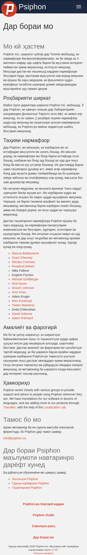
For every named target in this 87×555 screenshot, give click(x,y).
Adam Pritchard (22, 318)
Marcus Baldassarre (25, 253)
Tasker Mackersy (23, 305)
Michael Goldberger (25, 279)
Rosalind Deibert (23, 266)
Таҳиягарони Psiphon (27, 487)
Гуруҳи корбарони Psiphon (30, 483)
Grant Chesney (22, 257)
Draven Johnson (23, 288)
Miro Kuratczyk (22, 301)
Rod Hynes (19, 283)
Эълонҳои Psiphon (25, 479)
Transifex (9, 407)
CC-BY (55, 550)
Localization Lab (55, 407)
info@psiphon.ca (14, 438)
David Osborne (22, 314)
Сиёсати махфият (43, 553)
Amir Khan (19, 292)
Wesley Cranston (23, 262)
